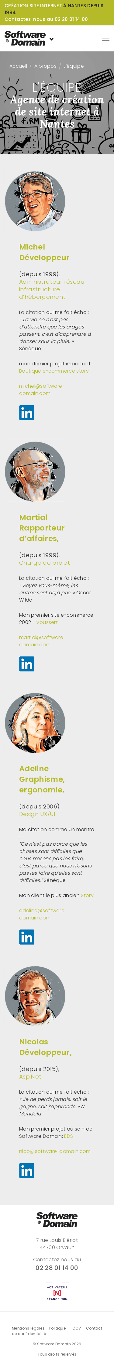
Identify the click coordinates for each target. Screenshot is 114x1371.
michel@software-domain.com (42, 390)
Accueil (18, 66)
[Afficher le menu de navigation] (105, 38)
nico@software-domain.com (55, 1151)
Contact (94, 1328)
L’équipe (74, 66)
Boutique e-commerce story (54, 370)
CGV (76, 1328)
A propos (45, 66)
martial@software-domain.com (42, 641)
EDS (68, 1136)
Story (87, 895)
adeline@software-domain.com (43, 914)
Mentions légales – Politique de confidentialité (39, 1331)
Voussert (47, 622)
